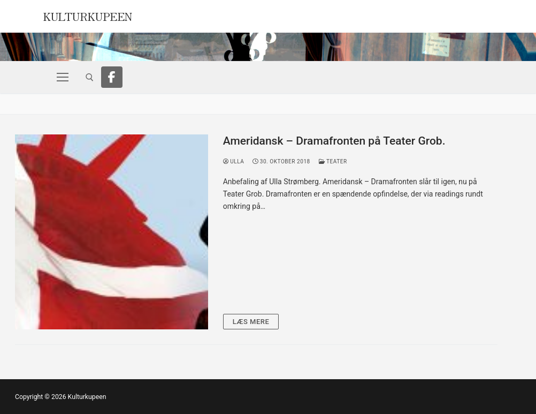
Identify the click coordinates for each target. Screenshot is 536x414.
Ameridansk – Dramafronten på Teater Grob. (334, 140)
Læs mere (251, 322)
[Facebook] (111, 77)
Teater (333, 161)
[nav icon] (62, 77)
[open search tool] (90, 77)
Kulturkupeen (88, 15)
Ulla (233, 161)
